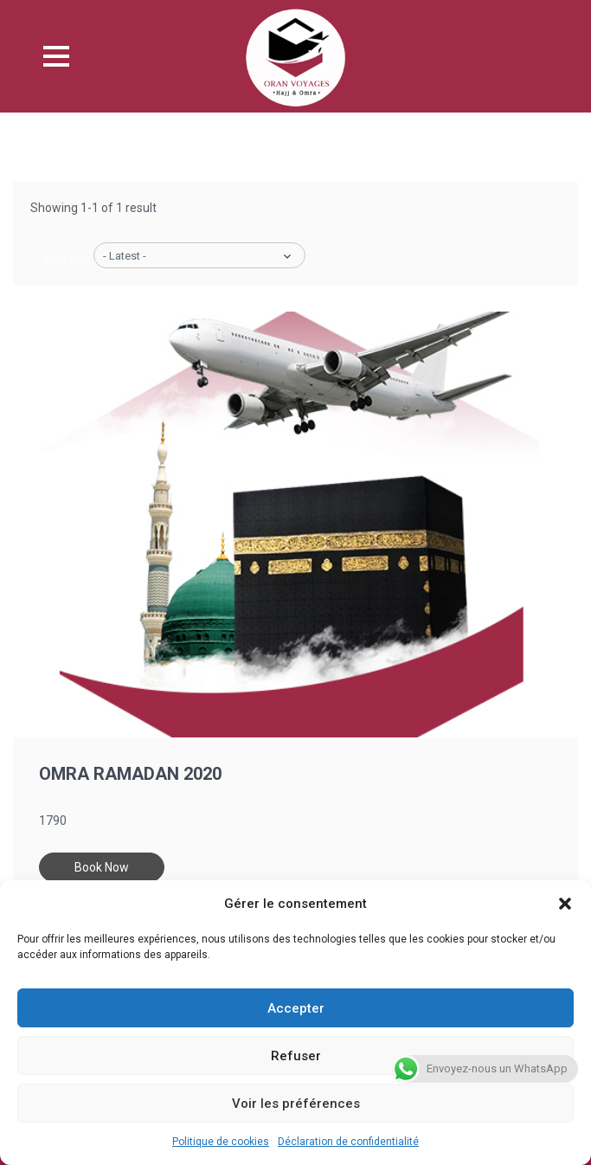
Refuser (296, 1056)
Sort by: (64, 260)
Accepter (295, 1008)
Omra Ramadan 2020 (130, 773)
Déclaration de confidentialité (348, 1142)
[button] (565, 903)
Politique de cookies (220, 1142)
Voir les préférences (296, 1103)
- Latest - (124, 255)
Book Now (101, 867)
